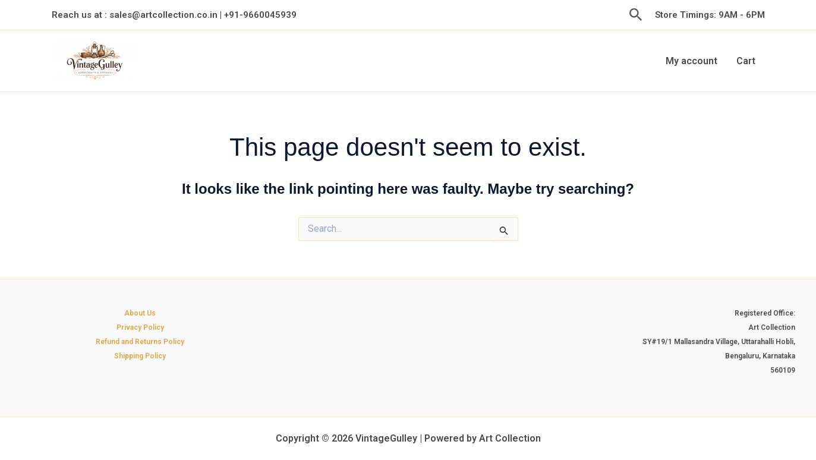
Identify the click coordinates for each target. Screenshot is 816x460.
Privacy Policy (140, 327)
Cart (745, 61)
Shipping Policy (140, 356)
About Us (140, 313)
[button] (636, 15)
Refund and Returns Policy (140, 342)
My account (691, 61)
